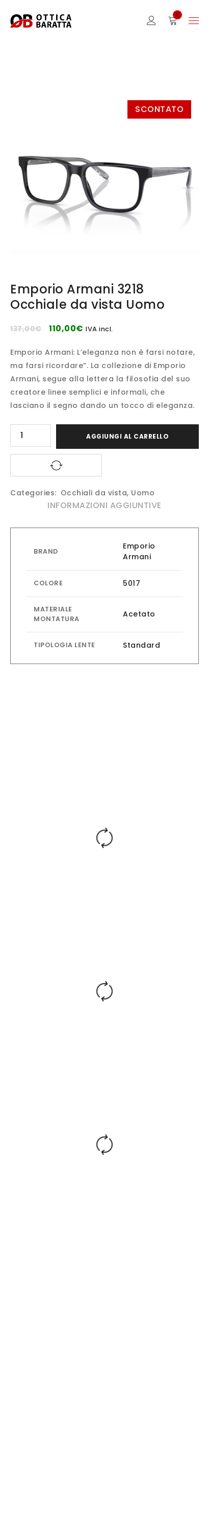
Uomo (142, 493)
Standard (141, 645)
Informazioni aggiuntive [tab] (104, 505)
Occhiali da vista (94, 493)
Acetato (139, 614)
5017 (131, 583)
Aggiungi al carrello (127, 436)
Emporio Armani (139, 551)
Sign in (151, 20)
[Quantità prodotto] (30, 435)
